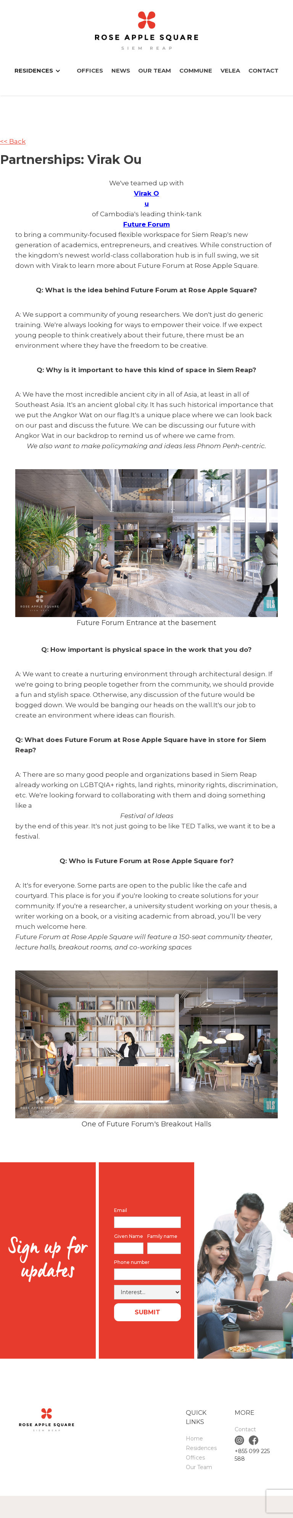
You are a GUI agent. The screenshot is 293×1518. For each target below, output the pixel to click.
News (120, 70)
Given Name (128, 1236)
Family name (162, 1236)
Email (120, 1210)
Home (194, 1438)
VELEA (230, 70)
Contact (263, 70)
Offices (90, 70)
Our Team (154, 70)
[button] (41, 70)
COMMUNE (195, 70)
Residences (201, 1448)
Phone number (132, 1262)
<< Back (13, 141)
